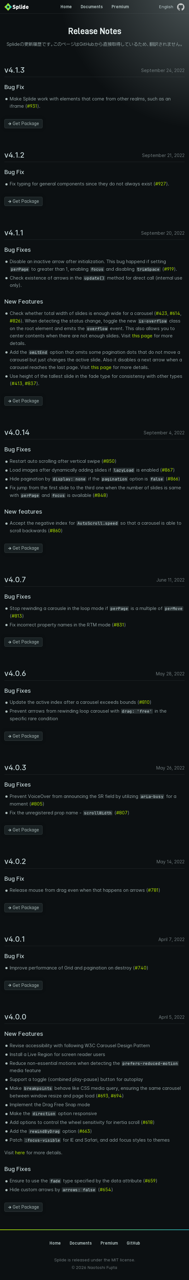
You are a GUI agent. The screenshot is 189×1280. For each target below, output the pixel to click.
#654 (105, 1189)
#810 (144, 702)
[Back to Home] (16, 6)
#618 (148, 1122)
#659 (150, 1181)
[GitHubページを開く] (181, 6)
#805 (37, 804)
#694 (116, 1096)
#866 (173, 479)
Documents (92, 6)
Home (66, 6)
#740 (140, 968)
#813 (17, 616)
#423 (161, 313)
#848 (100, 495)
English (166, 7)
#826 (15, 321)
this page (142, 336)
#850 (109, 461)
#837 (30, 383)
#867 (167, 470)
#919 (169, 269)
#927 (160, 184)
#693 (103, 1096)
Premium (120, 6)
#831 (119, 625)
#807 (122, 813)
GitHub (133, 1243)
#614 (175, 313)
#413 (17, 383)
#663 (84, 1131)
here (20, 1152)
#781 (153, 890)
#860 (55, 530)
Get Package (23, 124)
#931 (32, 106)
